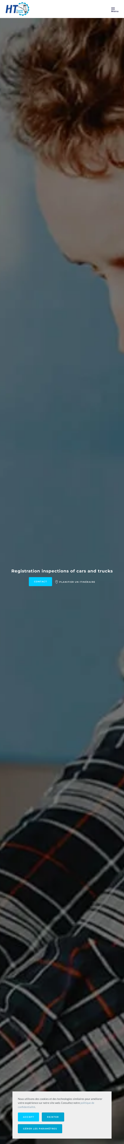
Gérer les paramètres (40, 1128)
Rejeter (53, 1117)
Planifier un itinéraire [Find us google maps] (75, 582)
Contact (40, 581)
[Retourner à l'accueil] (18, 9)
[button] (115, 9)
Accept (28, 1117)
